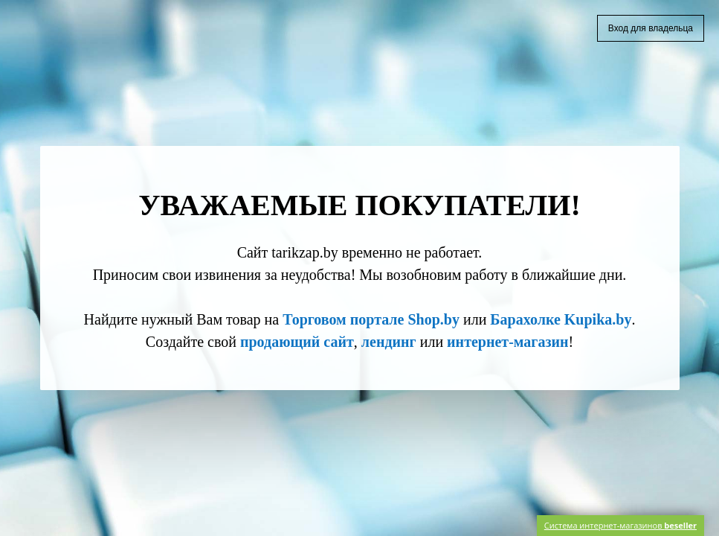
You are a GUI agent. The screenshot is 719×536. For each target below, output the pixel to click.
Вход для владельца (650, 28)
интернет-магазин (507, 342)
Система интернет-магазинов (620, 525)
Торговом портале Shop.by (371, 319)
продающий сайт (297, 342)
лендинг (388, 342)
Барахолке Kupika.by (560, 319)
